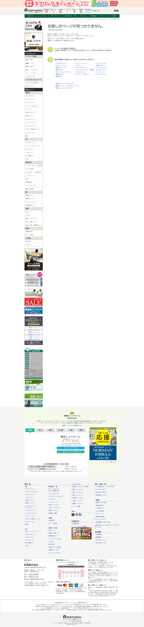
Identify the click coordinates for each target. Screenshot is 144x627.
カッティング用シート (83, 74)
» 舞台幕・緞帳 (52, 513)
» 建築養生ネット (53, 536)
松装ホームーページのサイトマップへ (68, 86)
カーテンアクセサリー (32, 106)
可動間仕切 (29, 182)
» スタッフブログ (100, 519)
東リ (29, 60)
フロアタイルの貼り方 (32, 83)
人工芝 (28, 215)
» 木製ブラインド (29, 500)
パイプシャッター (31, 185)
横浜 (50, 430)
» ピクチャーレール (54, 507)
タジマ (29, 63)
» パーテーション (53, 502)
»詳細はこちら (99, 570)
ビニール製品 (29, 169)
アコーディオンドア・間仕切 (34, 165)
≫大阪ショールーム (34, 337)
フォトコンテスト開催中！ (109, 16)
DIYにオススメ (30, 86)
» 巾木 (26, 545)
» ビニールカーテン (54, 493)
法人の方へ (84, 16)
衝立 (27, 179)
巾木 (27, 159)
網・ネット (29, 212)
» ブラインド (28, 497)
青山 (40, 430)
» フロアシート (28, 540)
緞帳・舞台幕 (29, 189)
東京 (30, 430)
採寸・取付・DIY (55, 16)
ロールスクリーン (31, 119)
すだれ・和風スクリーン (33, 129)
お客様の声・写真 (70, 16)
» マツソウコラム (100, 489)
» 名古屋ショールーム (78, 498)
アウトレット (29, 244)
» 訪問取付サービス (100, 495)
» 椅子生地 (51, 544)
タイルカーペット (31, 142)
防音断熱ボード (30, 205)
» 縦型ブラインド (29, 503)
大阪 (70, 430)
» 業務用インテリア (54, 550)
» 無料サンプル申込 (100, 502)
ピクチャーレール (31, 202)
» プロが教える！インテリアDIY (104, 486)
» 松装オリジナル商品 (54, 547)
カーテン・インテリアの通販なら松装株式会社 (72, 621)
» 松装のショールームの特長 (80, 486)
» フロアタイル (28, 537)
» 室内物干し (52, 520)
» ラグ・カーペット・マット (32, 531)
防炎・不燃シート (31, 222)
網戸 (27, 136)
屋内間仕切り (29, 231)
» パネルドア (52, 499)
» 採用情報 (98, 537)
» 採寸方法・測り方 (100, 492)
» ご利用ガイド (99, 508)
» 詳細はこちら (67, 581)
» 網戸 (26, 524)
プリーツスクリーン (31, 122)
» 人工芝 (50, 541)
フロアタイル (30, 53)
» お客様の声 (75, 523)
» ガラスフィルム (29, 521)
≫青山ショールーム (34, 329)
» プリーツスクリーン (30, 510)
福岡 (81, 430)
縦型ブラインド (30, 116)
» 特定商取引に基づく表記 (102, 522)
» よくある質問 (99, 511)
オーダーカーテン (31, 96)
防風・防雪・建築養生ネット (34, 225)
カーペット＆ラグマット (33, 145)
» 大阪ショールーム (77, 500)
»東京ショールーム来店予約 (70, 452)
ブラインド (29, 109)
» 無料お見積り (99, 505)
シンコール (31, 70)
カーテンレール (30, 102)
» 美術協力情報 (99, 516)
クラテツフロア (30, 76)
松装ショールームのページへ (65, 88)
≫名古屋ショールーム (33, 334)
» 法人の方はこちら (100, 542)
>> (75, 564)
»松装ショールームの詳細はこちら (72, 425)
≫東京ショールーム (34, 327)
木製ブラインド (30, 112)
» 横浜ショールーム (77, 495)
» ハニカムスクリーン (30, 513)
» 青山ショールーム (77, 492)
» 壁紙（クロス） (53, 510)
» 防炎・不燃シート (54, 533)
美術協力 (94, 16)
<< (66, 564)
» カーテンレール (29, 494)
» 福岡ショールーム (77, 503)
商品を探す (30, 16)
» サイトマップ (99, 514)
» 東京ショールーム (77, 489)
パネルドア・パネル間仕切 (33, 172)
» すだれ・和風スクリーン (32, 519)
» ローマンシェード (30, 516)
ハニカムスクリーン (31, 126)
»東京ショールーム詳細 (71, 448)
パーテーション (30, 175)
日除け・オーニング (31, 218)
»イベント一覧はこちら (109, 462)
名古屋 (60, 430)
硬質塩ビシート (30, 198)
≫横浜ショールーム (34, 332)
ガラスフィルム (30, 132)
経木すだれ (59, 70)
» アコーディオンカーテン (55, 496)
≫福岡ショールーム (34, 339)
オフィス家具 (29, 235)
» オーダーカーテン (30, 489)
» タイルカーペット (30, 534)
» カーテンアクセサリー (31, 492)
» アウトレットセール (54, 553)
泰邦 (29, 66)
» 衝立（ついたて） (54, 505)
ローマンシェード (31, 99)
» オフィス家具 (52, 523)
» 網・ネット (52, 530)
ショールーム (42, 16)
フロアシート (29, 152)
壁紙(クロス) (29, 195)
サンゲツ (30, 73)
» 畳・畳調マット (29, 543)
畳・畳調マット (30, 156)
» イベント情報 (76, 506)
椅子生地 (28, 241)
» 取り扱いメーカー (100, 540)
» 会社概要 (98, 534)
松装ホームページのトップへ (65, 83)
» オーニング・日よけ (54, 538)
